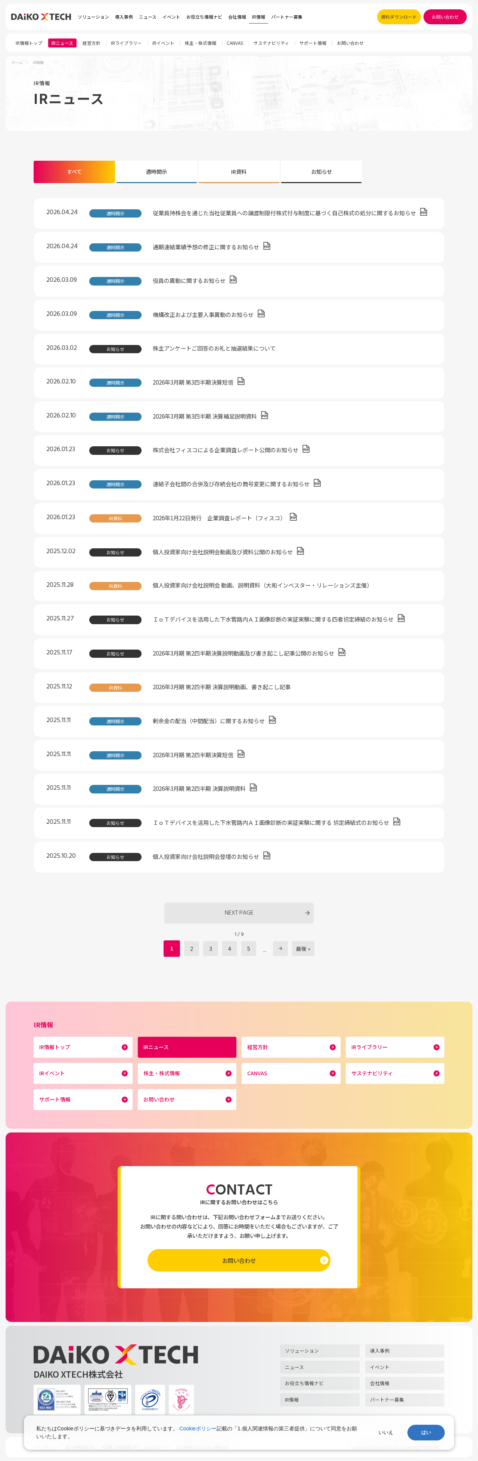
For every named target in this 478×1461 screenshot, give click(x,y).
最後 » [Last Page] (303, 948)
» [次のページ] (280, 948)
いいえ (386, 1432)
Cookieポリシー (198, 1428)
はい (426, 1432)
